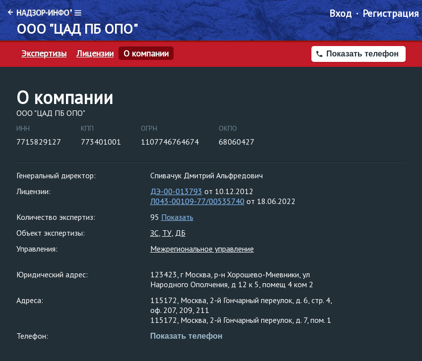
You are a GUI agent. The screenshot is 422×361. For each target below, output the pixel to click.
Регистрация (390, 13)
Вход (340, 13)
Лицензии (95, 53)
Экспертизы (43, 53)
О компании (146, 53)
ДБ (180, 233)
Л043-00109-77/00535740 (197, 201)
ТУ (167, 233)
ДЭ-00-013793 (176, 191)
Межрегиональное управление (202, 249)
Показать (177, 217)
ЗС (154, 233)
